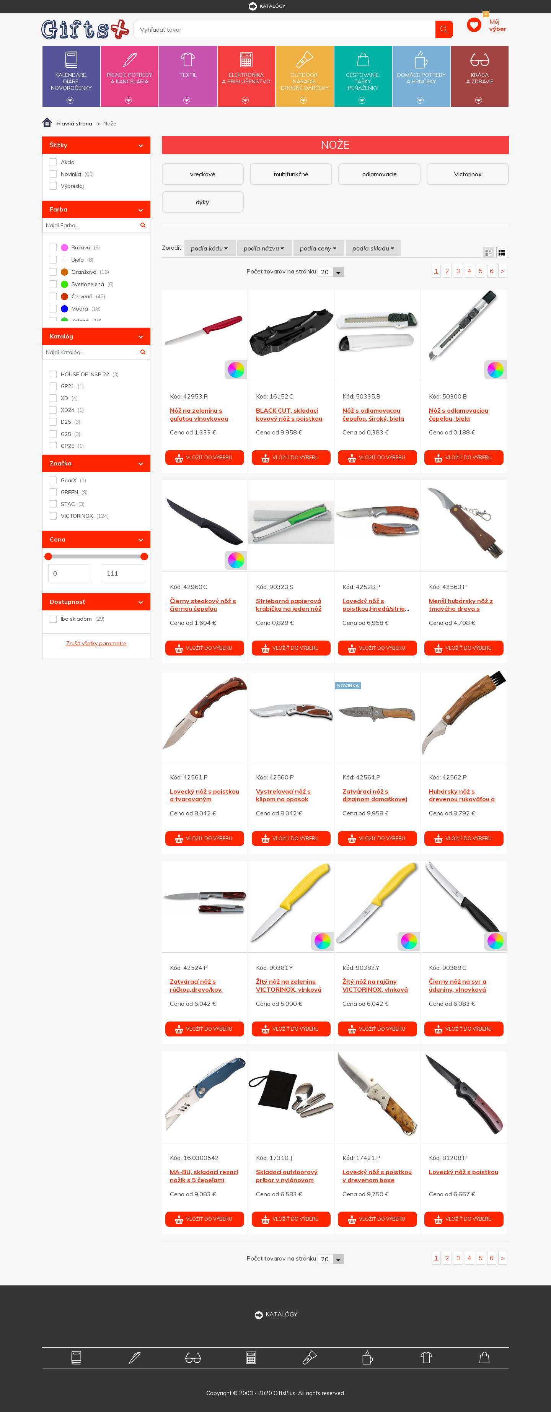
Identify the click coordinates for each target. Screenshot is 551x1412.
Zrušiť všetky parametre (96, 643)
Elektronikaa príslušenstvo (246, 73)
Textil (188, 70)
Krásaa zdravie (480, 73)
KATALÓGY (275, 1314)
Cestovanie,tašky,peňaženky (363, 75)
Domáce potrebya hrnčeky (421, 73)
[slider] (48, 556)
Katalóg (61, 336)
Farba (58, 209)
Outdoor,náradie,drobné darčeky (304, 75)
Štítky (58, 145)
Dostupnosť (67, 601)
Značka (61, 463)
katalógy (266, 6)
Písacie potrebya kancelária (130, 73)
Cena (57, 539)
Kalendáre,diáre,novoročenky (71, 75)
